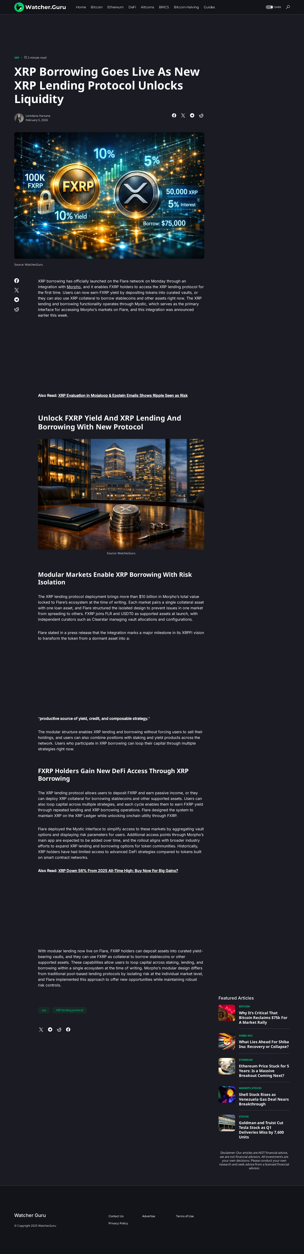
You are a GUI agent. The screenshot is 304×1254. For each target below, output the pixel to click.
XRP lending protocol (69, 1010)
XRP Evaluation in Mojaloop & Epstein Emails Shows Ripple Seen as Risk (123, 395)
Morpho (74, 286)
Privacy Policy (118, 1223)
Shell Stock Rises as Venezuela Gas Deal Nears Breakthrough (264, 1099)
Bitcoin (244, 1006)
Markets (245, 1088)
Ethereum (245, 1059)
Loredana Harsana (38, 116)
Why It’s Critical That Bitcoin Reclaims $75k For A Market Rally (263, 1017)
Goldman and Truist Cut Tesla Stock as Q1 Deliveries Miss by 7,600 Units (261, 1129)
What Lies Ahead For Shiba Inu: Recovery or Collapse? (264, 1044)
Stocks (256, 1088)
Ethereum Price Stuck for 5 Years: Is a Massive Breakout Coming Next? (264, 1071)
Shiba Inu (245, 1035)
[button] (273, 7)
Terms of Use (185, 1216)
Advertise (148, 1216)
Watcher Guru (30, 1215)
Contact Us (116, 1216)
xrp (44, 1010)
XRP (16, 57)
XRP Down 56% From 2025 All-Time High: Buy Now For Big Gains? (118, 870)
